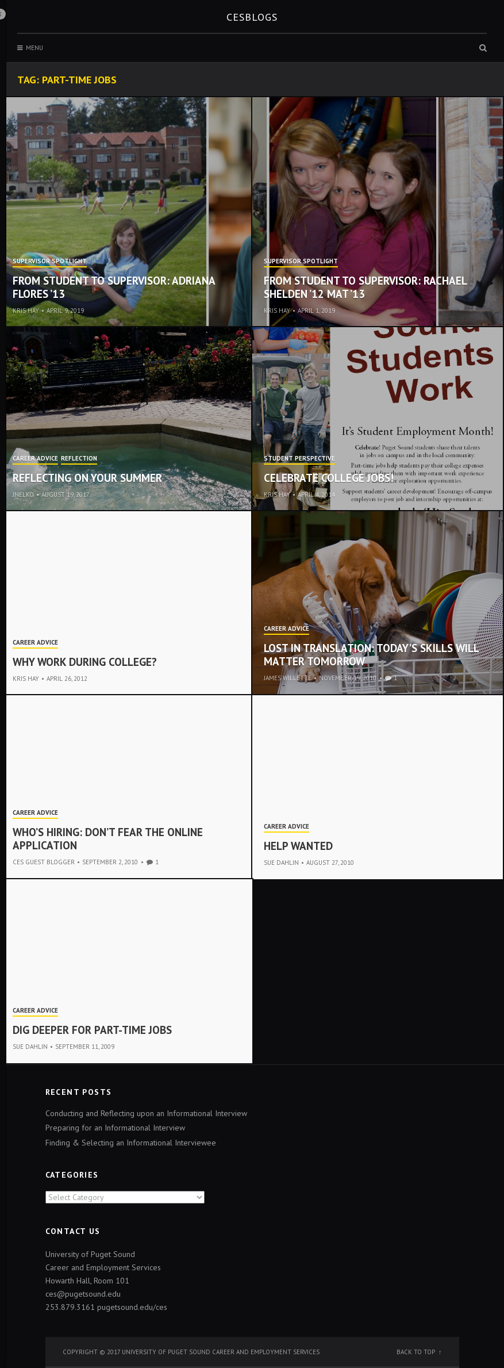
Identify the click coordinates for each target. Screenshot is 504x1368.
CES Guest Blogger (44, 862)
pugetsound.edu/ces (132, 1307)
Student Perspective (299, 458)
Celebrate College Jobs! (329, 478)
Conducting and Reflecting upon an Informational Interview (146, 1113)
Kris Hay (26, 310)
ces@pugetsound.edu (83, 1294)
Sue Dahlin (281, 863)
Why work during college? (85, 662)
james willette (287, 678)
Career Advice (35, 458)
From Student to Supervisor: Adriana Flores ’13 (114, 287)
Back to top (416, 1352)
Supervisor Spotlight (50, 261)
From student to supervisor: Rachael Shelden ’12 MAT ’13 (365, 287)
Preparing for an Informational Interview (115, 1127)
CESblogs (251, 17)
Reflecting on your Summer (87, 478)
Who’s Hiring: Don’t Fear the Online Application (108, 838)
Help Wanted (298, 846)
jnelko (23, 495)
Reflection (79, 458)
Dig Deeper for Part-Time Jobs (92, 1030)
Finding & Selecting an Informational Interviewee (130, 1142)
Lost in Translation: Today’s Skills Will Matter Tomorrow (371, 654)
